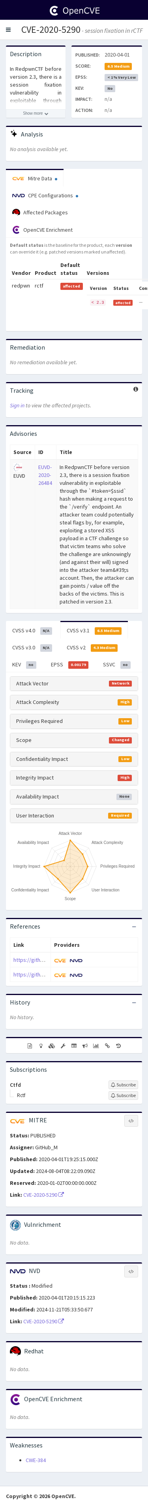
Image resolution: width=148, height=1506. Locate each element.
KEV (24, 665)
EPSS (70, 665)
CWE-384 (36, 1460)
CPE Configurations (45, 195)
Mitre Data (34, 178)
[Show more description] (36, 113)
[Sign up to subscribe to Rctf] (123, 1095)
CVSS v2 (92, 648)
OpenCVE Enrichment (42, 230)
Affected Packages (40, 213)
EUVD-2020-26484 (45, 475)
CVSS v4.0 (32, 631)
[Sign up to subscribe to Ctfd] (123, 1084)
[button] (8, 30)
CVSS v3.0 (32, 648)
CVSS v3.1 (94, 631)
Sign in (17, 405)
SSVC (117, 665)
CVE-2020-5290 (51, 29)
